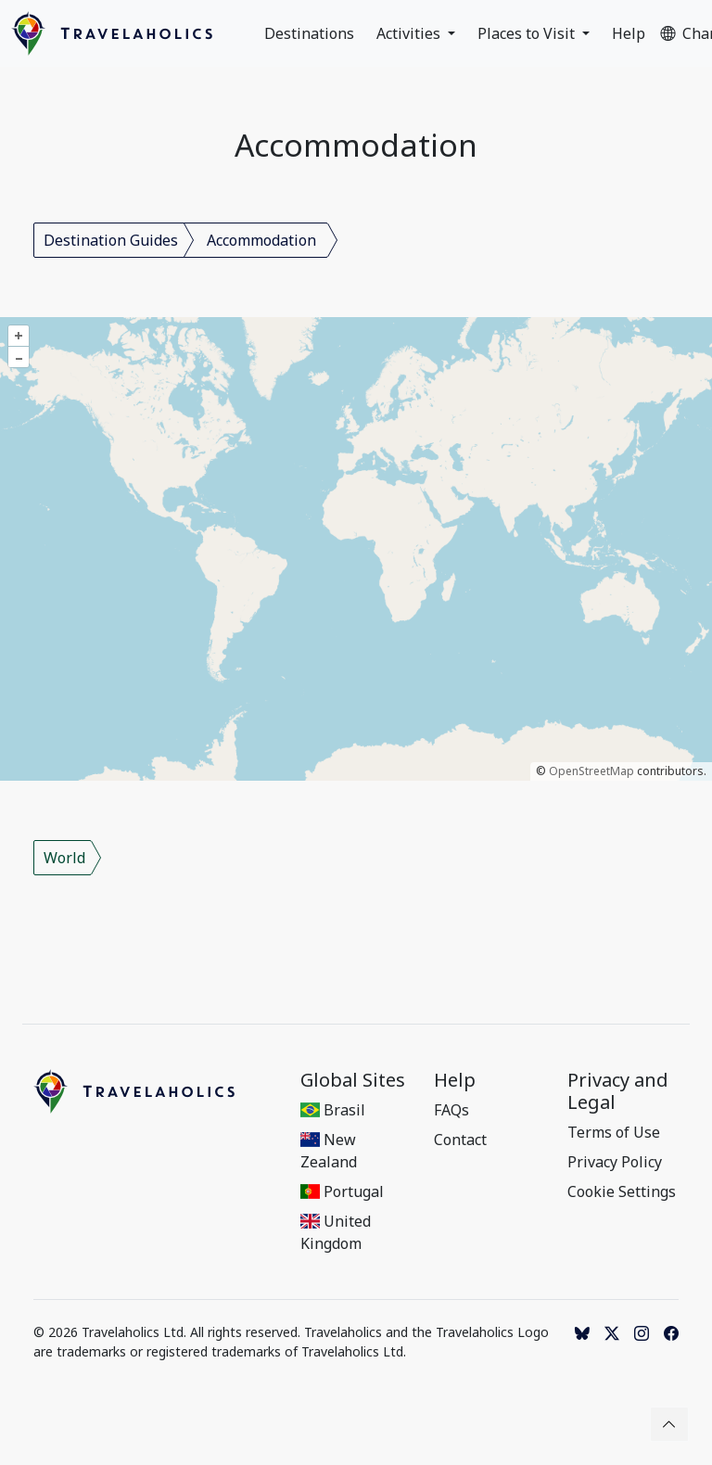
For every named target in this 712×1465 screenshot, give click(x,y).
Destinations (309, 33)
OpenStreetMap (591, 771)
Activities (410, 33)
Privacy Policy (614, 1162)
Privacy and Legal (617, 1091)
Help (628, 33)
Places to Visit (527, 33)
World (64, 857)
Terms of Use (613, 1132)
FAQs (451, 1110)
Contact (460, 1139)
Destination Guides (111, 240)
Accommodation (261, 240)
